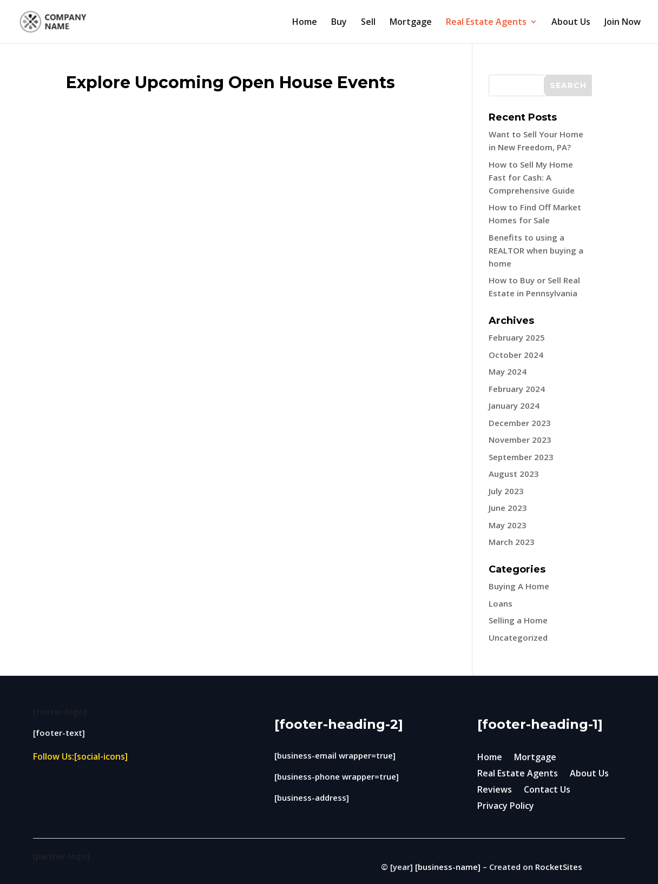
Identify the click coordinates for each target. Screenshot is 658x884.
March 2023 (512, 541)
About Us (570, 23)
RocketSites (558, 866)
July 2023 (506, 491)
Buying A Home (519, 586)
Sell (368, 23)
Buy (339, 23)
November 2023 (520, 439)
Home (304, 23)
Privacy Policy (505, 807)
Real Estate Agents (486, 23)
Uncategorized (518, 637)
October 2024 (516, 354)
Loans (500, 603)
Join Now (622, 23)
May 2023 (508, 525)
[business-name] (448, 866)
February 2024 (517, 388)
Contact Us (547, 790)
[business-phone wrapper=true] (336, 776)
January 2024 (514, 405)
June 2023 (508, 507)
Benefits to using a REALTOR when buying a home (536, 250)
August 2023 (514, 473)
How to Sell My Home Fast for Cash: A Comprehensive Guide (532, 177)
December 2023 (520, 422)
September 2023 (521, 456)
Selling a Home (518, 620)
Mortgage (411, 23)
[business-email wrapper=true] (335, 755)
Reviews (494, 790)
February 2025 (517, 337)
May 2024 (508, 371)
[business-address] (311, 797)
